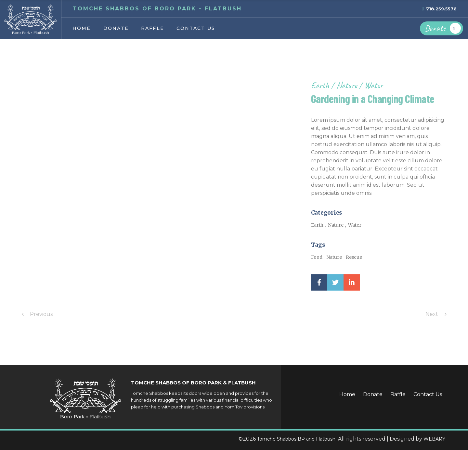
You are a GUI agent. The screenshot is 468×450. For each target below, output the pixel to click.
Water (373, 85)
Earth (321, 85)
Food (316, 257)
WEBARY (434, 439)
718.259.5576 (441, 8)
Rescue (354, 257)
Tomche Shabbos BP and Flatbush (297, 439)
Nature (347, 85)
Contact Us (427, 394)
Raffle (398, 394)
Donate (373, 394)
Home (347, 394)
